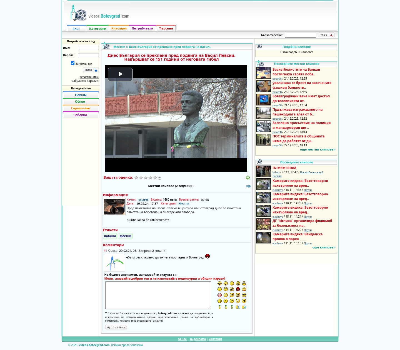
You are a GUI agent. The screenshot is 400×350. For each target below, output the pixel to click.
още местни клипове (316, 149)
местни (125, 236)
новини (110, 236)
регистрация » (89, 77)
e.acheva (277, 189)
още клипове (322, 247)
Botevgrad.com (81, 88)
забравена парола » (85, 81)
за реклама (198, 339)
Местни (120, 47)
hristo (275, 172)
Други (308, 189)
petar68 (143, 199)
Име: (66, 48)
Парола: (68, 55)
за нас (182, 339)
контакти (215, 339)
